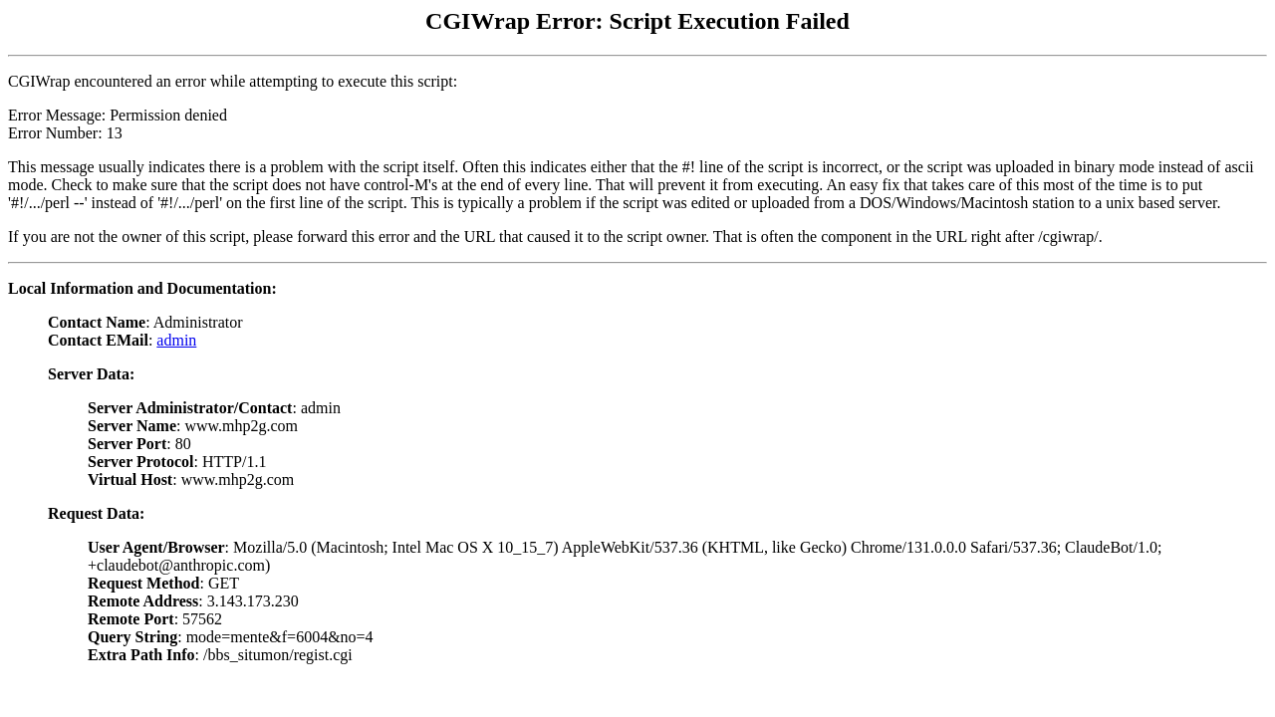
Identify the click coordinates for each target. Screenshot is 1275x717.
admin (176, 340)
